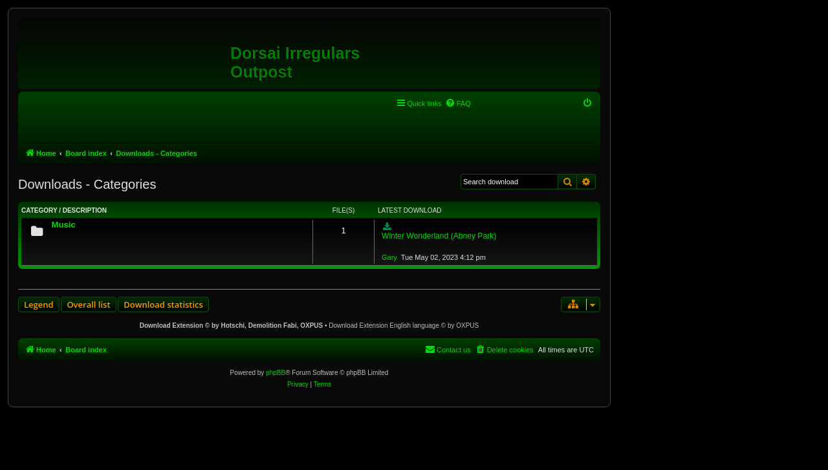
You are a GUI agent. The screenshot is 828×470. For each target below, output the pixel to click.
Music (63, 225)
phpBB (275, 372)
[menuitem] (458, 103)
